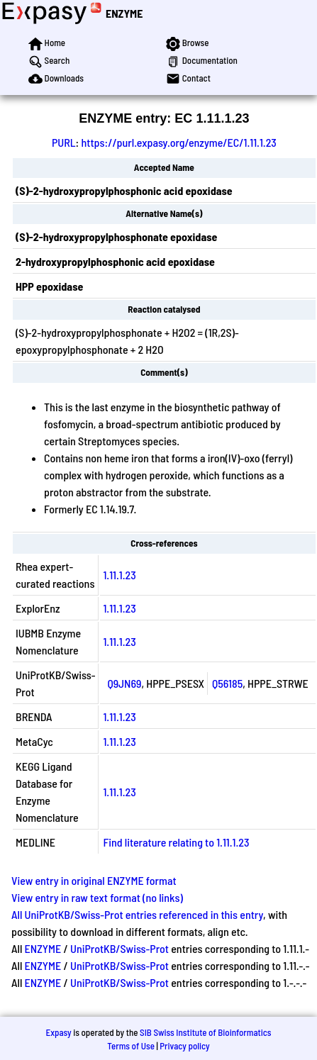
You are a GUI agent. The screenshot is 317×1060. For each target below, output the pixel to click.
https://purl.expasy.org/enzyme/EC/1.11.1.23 (178, 142)
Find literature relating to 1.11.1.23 (176, 842)
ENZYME (124, 13)
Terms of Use (131, 1045)
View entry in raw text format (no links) (97, 897)
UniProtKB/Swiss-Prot (119, 948)
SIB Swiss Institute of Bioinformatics (205, 1032)
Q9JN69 (124, 683)
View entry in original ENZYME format (94, 880)
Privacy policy (184, 1045)
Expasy (58, 1032)
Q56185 (227, 683)
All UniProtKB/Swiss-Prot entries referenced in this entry (137, 914)
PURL (64, 142)
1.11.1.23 (119, 574)
